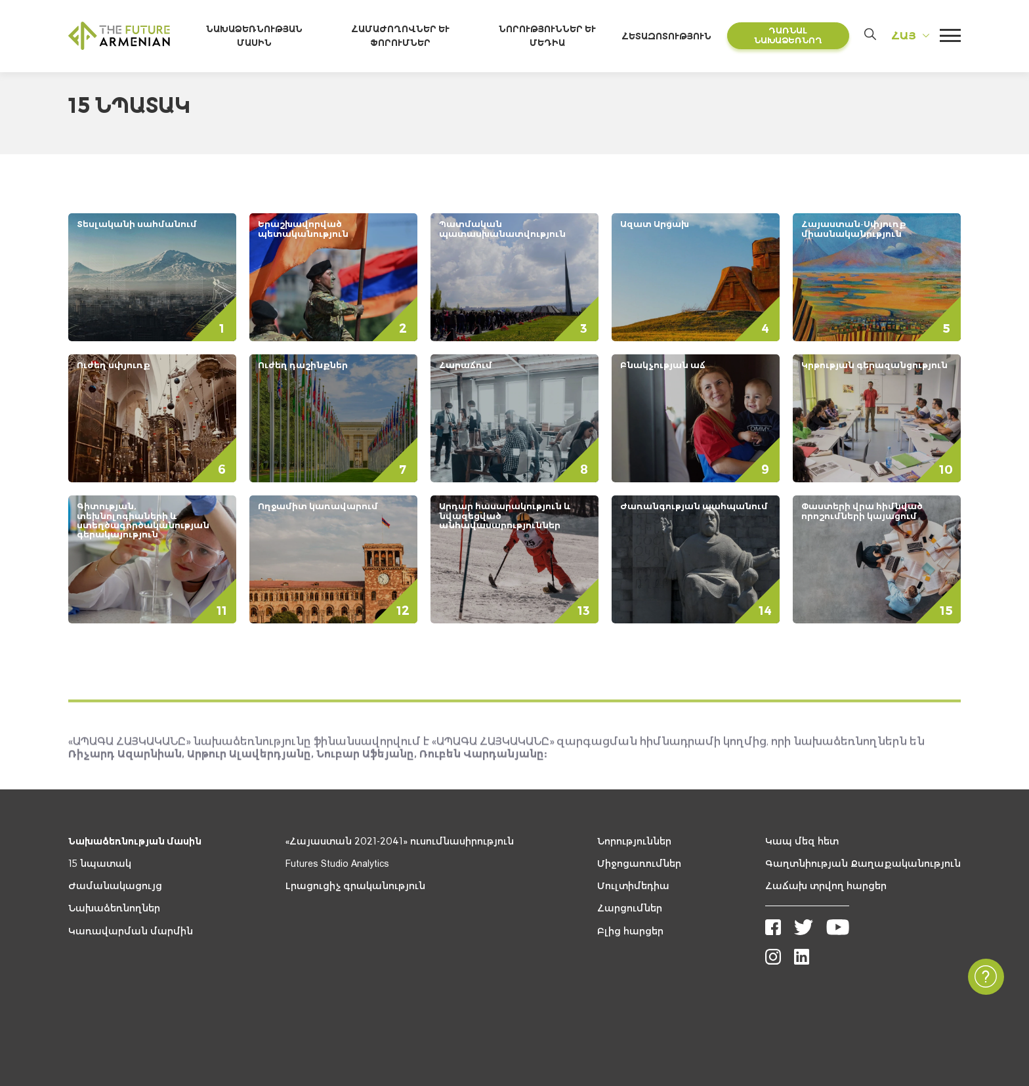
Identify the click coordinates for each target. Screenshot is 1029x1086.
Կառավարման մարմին (130, 932)
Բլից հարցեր (630, 932)
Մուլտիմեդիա (633, 887)
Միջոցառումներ (639, 865)
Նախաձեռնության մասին (134, 842)
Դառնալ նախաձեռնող (789, 36)
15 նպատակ (99, 865)
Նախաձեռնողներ (114, 909)
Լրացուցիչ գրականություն (355, 887)
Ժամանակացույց (115, 887)
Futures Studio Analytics (337, 865)
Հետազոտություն (672, 36)
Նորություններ (634, 842)
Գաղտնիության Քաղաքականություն (863, 865)
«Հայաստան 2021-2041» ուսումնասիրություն (399, 842)
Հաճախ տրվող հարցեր (826, 887)
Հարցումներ (629, 909)
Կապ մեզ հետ (802, 842)
